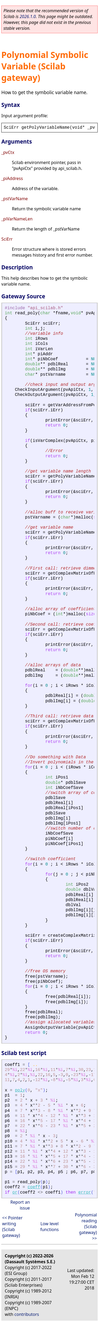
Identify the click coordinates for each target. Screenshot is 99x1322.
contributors (27, 1314)
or (14, 1192)
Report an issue (20, 1205)
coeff (33, 1187)
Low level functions (49, 1226)
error (84, 1192)
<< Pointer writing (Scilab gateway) (12, 1226)
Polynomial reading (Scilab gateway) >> (86, 1226)
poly (20, 1090)
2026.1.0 (28, 16)
